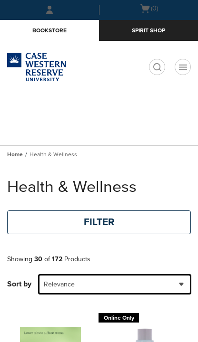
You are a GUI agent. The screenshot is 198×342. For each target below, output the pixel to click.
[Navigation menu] (183, 67)
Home (15, 154)
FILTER (99, 222)
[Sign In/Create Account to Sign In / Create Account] (49, 10)
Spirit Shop (148, 30)
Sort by (19, 284)
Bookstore (49, 30)
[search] (157, 67)
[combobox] (115, 284)
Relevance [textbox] (59, 284)
